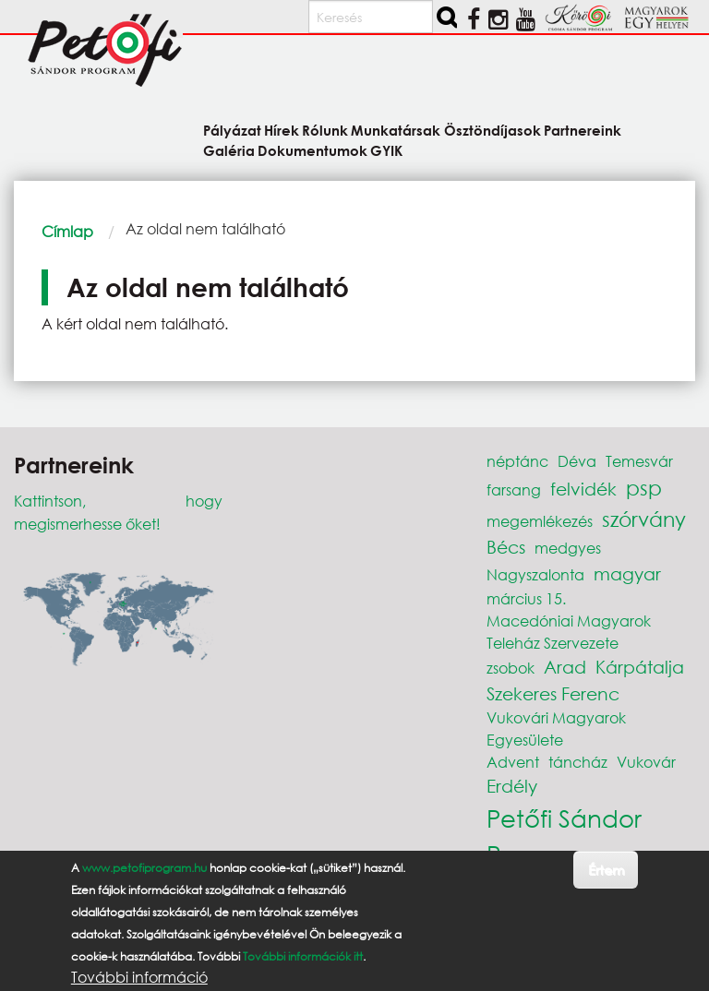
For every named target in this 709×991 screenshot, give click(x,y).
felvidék (583, 488)
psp (644, 487)
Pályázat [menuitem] (232, 129)
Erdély (512, 785)
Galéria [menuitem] (229, 150)
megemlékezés (540, 521)
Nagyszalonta (535, 574)
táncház (577, 761)
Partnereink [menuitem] (582, 129)
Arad (565, 666)
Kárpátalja (639, 666)
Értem (606, 878)
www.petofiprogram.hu (144, 876)
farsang (514, 489)
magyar (627, 573)
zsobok (511, 667)
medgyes (568, 547)
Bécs (506, 546)
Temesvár (639, 461)
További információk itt (303, 965)
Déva (577, 461)
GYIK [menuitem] (386, 150)
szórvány (644, 519)
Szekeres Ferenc (553, 693)
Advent (513, 761)
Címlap (67, 231)
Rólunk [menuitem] (325, 129)
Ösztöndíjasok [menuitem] (492, 129)
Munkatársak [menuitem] (395, 129)
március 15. (526, 598)
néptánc (517, 461)
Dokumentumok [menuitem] (312, 150)
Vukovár (646, 761)
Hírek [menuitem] (281, 129)
